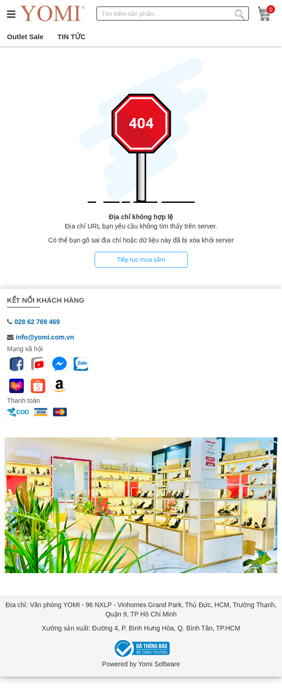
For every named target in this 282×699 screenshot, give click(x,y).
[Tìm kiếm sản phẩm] (240, 13)
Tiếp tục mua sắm (141, 259)
